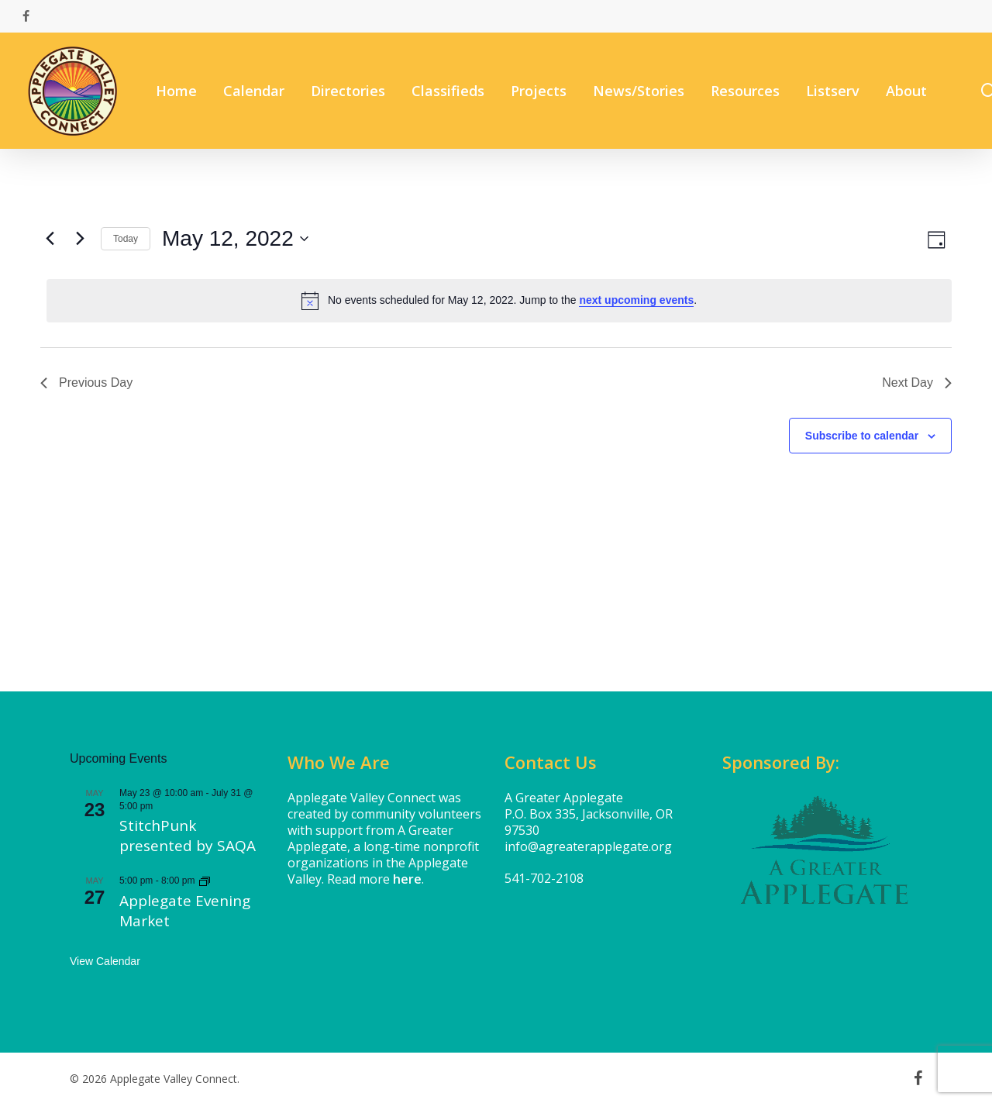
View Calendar (105, 961)
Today (125, 238)
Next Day (917, 382)
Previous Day (86, 382)
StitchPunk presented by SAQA (187, 835)
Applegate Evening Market (184, 911)
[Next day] (80, 238)
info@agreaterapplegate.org (588, 846)
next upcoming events (636, 300)
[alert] (499, 300)
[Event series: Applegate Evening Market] (204, 880)
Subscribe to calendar (861, 435)
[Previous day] (49, 238)
